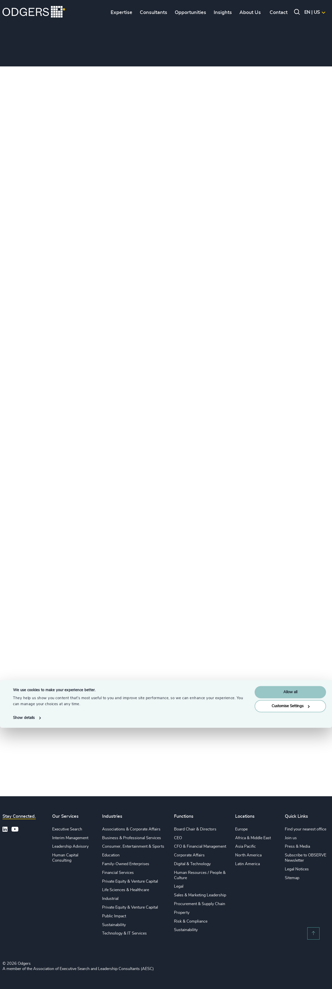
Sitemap (292, 878)
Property (181, 913)
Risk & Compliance (190, 921)
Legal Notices (297, 869)
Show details (24, 979)
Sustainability (114, 925)
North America (248, 855)
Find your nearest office (305, 829)
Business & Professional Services (131, 838)
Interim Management (70, 838)
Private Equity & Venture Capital (130, 881)
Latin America (247, 864)
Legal (178, 886)
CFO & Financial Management (200, 846)
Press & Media (297, 846)
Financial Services (118, 873)
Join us (291, 838)
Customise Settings (291, 967)
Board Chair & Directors (195, 829)
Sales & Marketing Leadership (200, 895)
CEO (178, 838)
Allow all (290, 953)
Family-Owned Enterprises (125, 864)
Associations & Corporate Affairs (131, 829)
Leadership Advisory (70, 846)
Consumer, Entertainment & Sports (133, 846)
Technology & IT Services (124, 933)
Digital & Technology (192, 864)
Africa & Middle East (253, 838)
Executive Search (67, 829)
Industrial (110, 899)
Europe (241, 829)
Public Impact (114, 916)
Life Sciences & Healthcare (125, 890)
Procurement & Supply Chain (199, 904)
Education (111, 855)
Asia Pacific (245, 846)
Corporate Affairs (189, 855)
